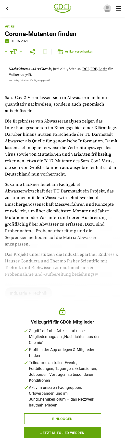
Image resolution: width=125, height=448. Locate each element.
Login (103, 69)
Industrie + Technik (28, 293)
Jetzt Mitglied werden (62, 433)
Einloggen (62, 419)
